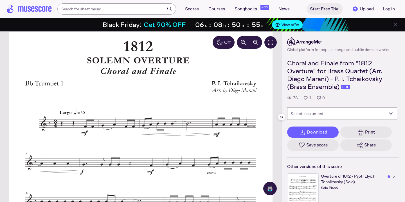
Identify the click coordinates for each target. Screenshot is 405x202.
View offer (287, 24)
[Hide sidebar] (281, 117)
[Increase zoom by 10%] (255, 42)
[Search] (169, 9)
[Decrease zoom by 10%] (243, 42)
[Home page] (29, 8)
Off (223, 42)
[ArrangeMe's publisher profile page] (338, 41)
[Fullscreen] (270, 42)
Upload (363, 9)
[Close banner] (395, 25)
